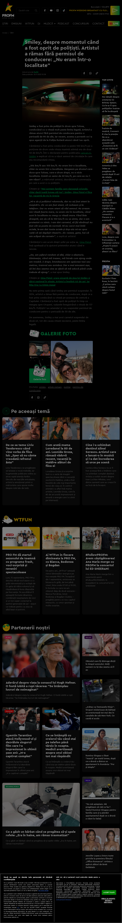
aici (18, 907)
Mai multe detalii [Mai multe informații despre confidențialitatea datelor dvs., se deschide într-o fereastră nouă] (43, 890)
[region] (61, 898)
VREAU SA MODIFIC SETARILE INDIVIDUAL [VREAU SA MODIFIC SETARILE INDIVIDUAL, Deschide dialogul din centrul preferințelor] (108, 900)
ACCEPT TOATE (108, 892)
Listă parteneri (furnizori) (63, 900)
